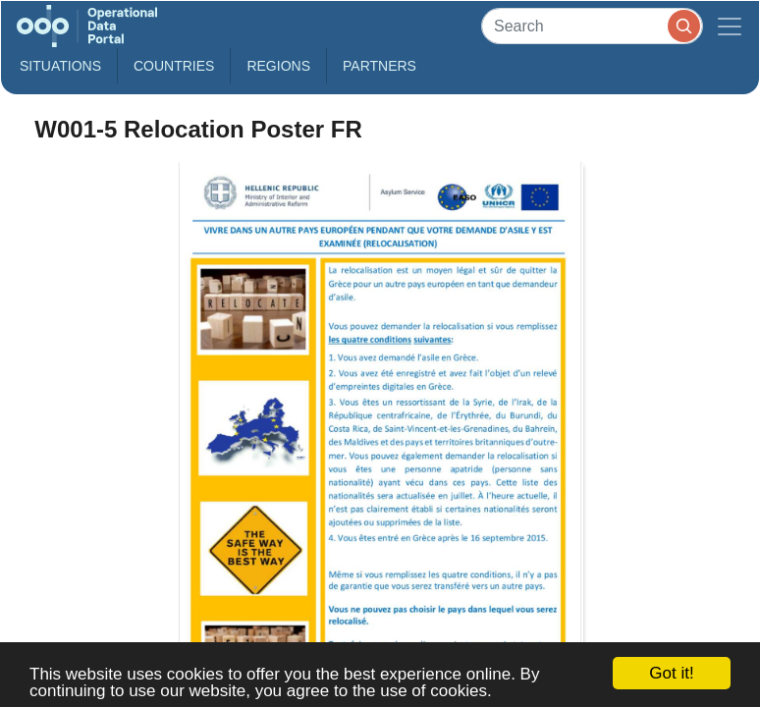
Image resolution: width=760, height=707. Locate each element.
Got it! (671, 673)
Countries (174, 66)
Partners (379, 66)
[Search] (592, 26)
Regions (278, 66)
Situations (60, 66)
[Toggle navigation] (729, 26)
